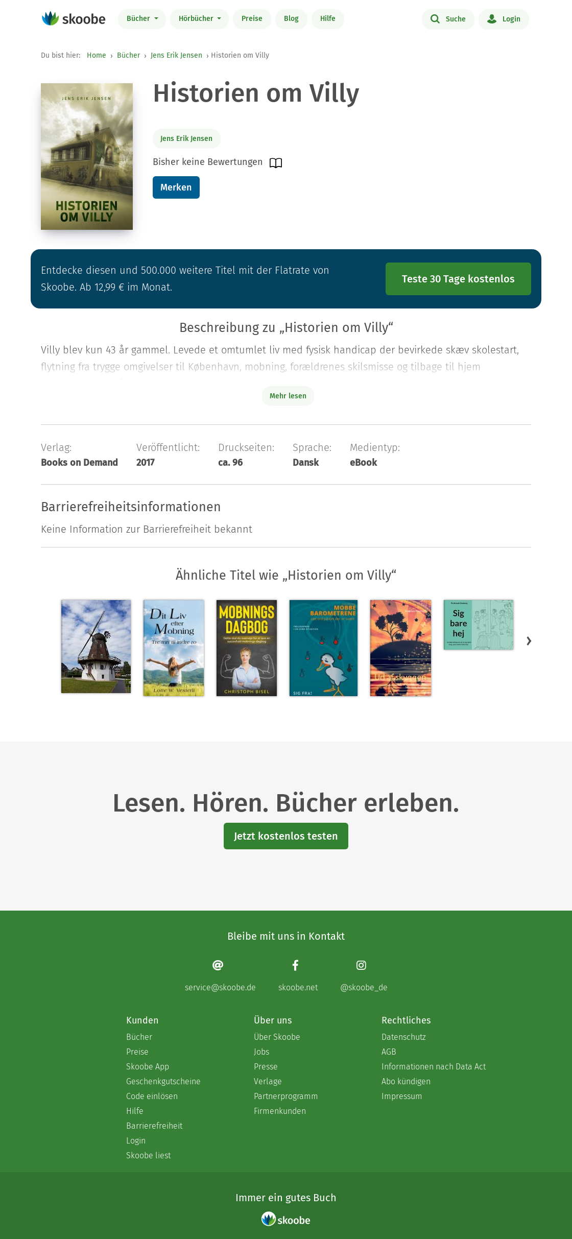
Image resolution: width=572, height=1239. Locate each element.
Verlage (268, 1081)
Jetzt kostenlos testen (286, 836)
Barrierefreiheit (154, 1126)
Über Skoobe (277, 1037)
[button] (529, 640)
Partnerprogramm (286, 1096)
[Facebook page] (298, 976)
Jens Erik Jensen (176, 55)
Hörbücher (197, 18)
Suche (448, 18)
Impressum (402, 1096)
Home (96, 55)
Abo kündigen (406, 1081)
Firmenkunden (280, 1111)
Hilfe (328, 18)
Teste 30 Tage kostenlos (458, 279)
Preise (252, 18)
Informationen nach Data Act (434, 1066)
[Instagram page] (364, 976)
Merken (176, 187)
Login (503, 18)
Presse (266, 1066)
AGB (389, 1052)
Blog (291, 18)
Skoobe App (147, 1066)
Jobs (261, 1052)
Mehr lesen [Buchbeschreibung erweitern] (288, 396)
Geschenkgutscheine (163, 1081)
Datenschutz (404, 1037)
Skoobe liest (148, 1155)
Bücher (139, 18)
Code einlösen (152, 1096)
